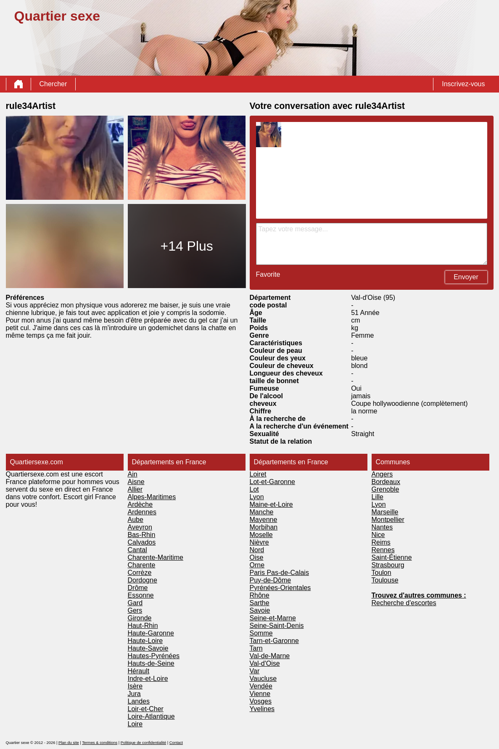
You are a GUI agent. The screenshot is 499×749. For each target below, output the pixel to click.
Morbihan (264, 527)
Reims (381, 542)
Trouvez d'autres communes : (419, 595)
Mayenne (263, 519)
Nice (378, 534)
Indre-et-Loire (148, 678)
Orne (257, 565)
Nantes (382, 527)
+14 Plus (186, 246)
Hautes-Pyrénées (154, 655)
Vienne (260, 693)
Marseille (385, 512)
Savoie (260, 610)
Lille (377, 496)
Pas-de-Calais (288, 572)
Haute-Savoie (148, 648)
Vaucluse (263, 678)
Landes (139, 701)
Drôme (138, 587)
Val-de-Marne (270, 655)
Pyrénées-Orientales (280, 587)
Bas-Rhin (142, 534)
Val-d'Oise (265, 663)
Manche (262, 512)
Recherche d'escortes (404, 602)
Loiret (258, 474)
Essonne (141, 595)
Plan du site (68, 743)
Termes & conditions (99, 743)
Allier (135, 489)
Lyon (257, 496)
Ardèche (140, 504)
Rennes (383, 549)
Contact (176, 743)
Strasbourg (388, 565)
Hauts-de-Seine (151, 663)
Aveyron (140, 527)
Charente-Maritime (155, 557)
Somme (261, 633)
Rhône (259, 595)
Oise (257, 557)
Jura (134, 693)
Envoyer (466, 277)
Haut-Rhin (143, 625)
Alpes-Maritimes (152, 496)
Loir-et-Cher (146, 708)
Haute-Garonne (151, 633)
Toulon (381, 572)
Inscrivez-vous (463, 83)
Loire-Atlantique (151, 716)
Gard (135, 602)
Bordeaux (386, 481)
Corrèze (140, 572)
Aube (135, 519)
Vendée (261, 686)
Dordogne (142, 580)
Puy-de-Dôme (270, 580)
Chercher (53, 83)
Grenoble (385, 489)
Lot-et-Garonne (273, 481)
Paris (258, 572)
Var (255, 671)
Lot (254, 489)
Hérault (139, 671)
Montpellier (388, 519)
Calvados (142, 542)
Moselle (261, 534)
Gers (135, 610)
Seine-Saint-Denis (277, 625)
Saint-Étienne (392, 557)
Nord (257, 549)
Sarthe (259, 602)
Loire (135, 724)
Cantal (137, 549)
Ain (132, 474)
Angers (382, 474)
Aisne (136, 481)
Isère (135, 686)
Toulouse (385, 580)
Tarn (256, 648)
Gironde (140, 618)
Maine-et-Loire (271, 504)
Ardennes (142, 512)
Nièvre (259, 542)
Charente (142, 565)
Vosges (261, 701)
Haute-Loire (145, 640)
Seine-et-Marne (273, 618)
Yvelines (262, 708)
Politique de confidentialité (143, 743)
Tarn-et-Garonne (274, 640)
